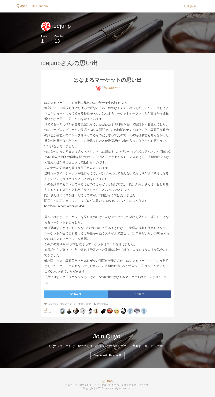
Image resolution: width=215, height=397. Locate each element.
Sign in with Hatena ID (107, 355)
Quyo (22, 5)
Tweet (75, 294)
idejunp (56, 25)
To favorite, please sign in (60, 304)
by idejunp (107, 88)
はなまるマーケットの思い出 (107, 80)
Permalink (104, 304)
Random (40, 6)
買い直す (87, 304)
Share (139, 294)
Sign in (189, 6)
